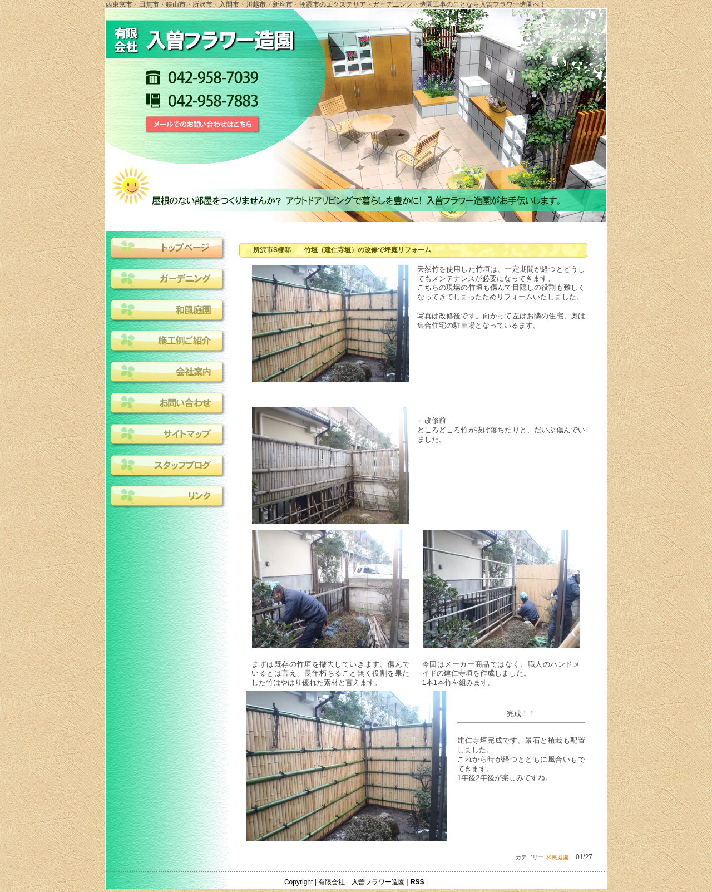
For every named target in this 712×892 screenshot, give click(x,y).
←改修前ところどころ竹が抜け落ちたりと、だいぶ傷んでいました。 (501, 429)
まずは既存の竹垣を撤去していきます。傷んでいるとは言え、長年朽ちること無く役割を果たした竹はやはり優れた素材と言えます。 (330, 673)
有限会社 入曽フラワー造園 (361, 882)
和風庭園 (557, 857)
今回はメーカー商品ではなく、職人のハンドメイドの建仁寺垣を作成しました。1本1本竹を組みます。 (501, 673)
